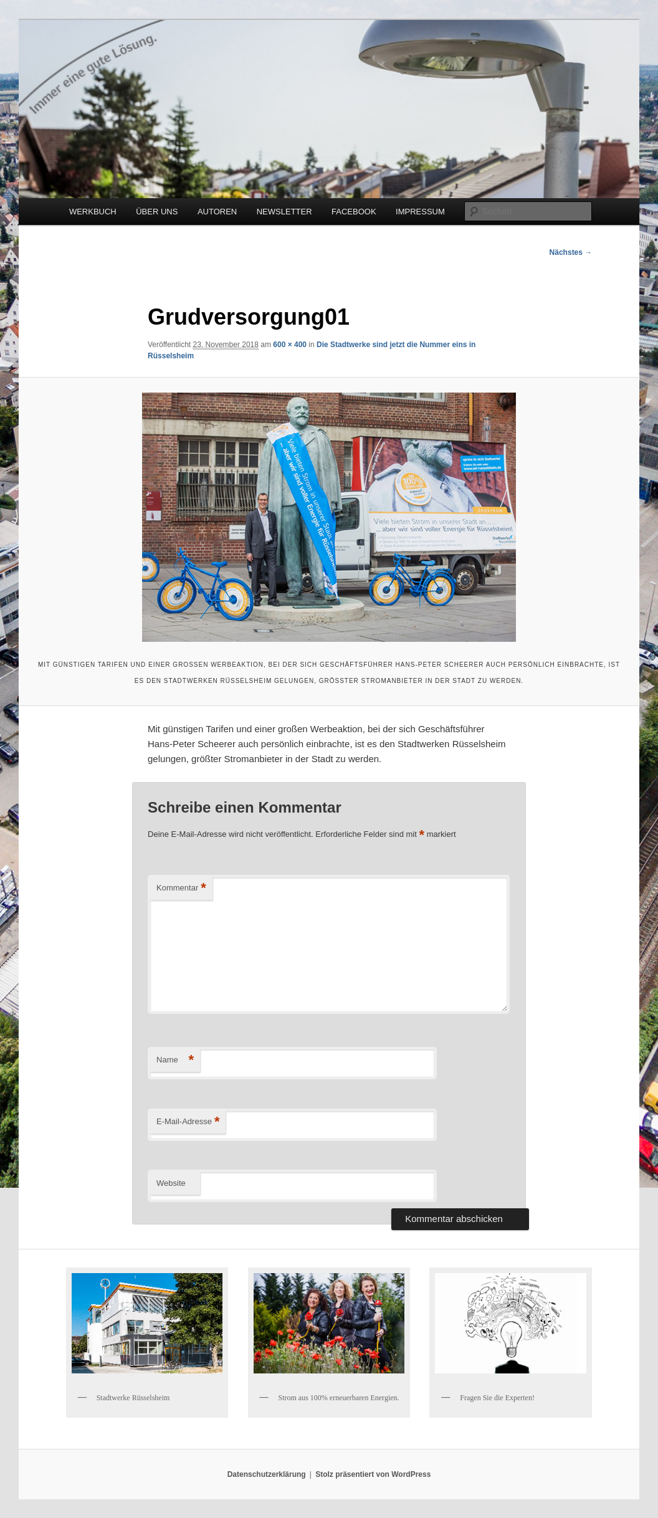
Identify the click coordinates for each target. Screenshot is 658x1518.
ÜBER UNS (157, 211)
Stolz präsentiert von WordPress (373, 1474)
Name (175, 1060)
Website (171, 1183)
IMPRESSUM (420, 211)
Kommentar (181, 888)
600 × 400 (290, 344)
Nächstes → (571, 252)
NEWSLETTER (284, 211)
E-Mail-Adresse (187, 1122)
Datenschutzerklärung (266, 1474)
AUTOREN (217, 211)
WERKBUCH (93, 211)
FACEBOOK (353, 211)
